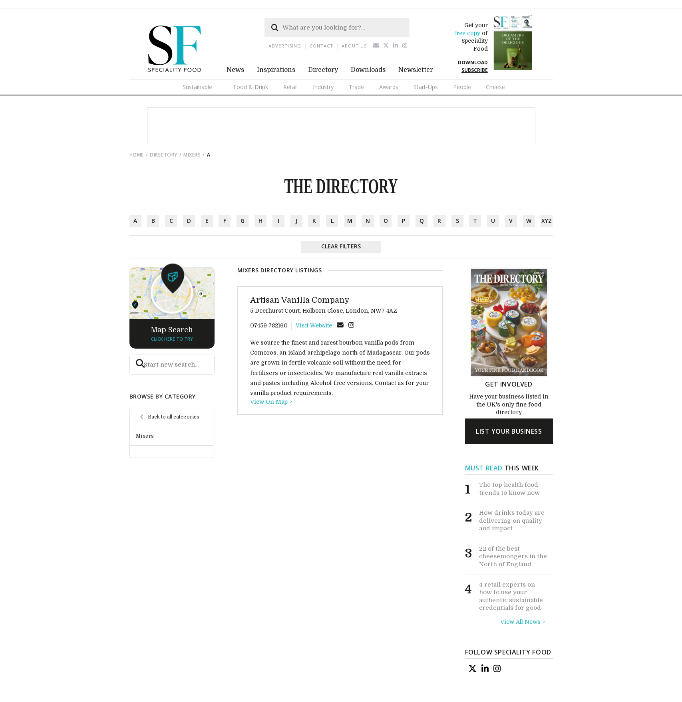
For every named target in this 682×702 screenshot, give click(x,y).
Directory (323, 69)
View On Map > (271, 402)
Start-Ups (426, 87)
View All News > (522, 622)
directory (163, 154)
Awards (388, 87)
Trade (356, 87)
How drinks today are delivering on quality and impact (512, 520)
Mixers (192, 154)
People (462, 87)
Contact (321, 46)
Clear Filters (341, 246)
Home (136, 154)
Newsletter (415, 69)
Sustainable (197, 87)
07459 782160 (269, 325)
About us (354, 46)
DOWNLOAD (473, 62)
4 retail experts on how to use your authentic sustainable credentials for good (511, 596)
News (235, 69)
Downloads (368, 69)
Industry (323, 87)
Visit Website (314, 325)
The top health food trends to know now (509, 488)
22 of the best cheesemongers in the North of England (513, 556)
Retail (290, 87)
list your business (509, 431)
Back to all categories (173, 417)
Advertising (284, 46)
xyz (546, 220)
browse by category (162, 396)
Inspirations (276, 69)
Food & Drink (250, 87)
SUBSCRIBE (474, 70)
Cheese (495, 87)
